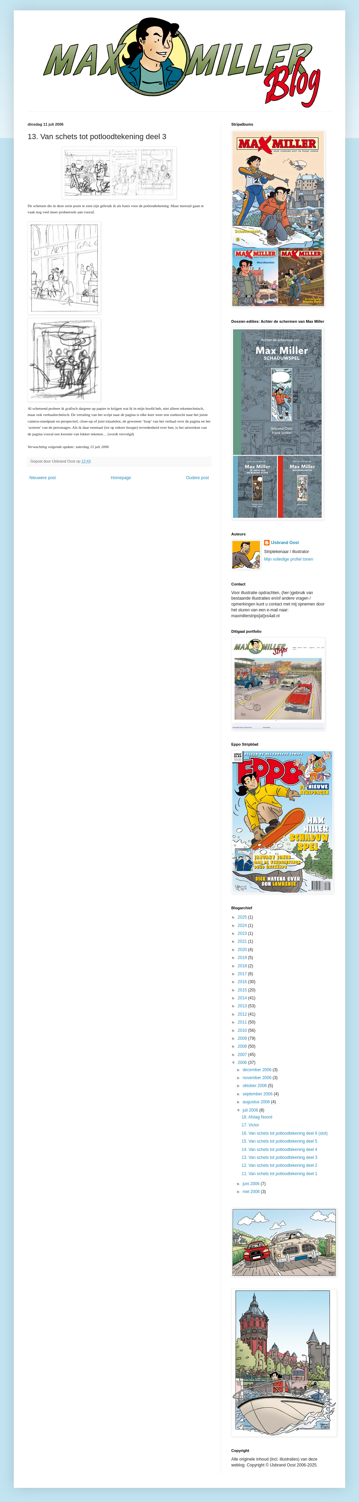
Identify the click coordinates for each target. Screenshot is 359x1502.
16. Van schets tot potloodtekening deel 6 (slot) (285, 1133)
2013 (243, 1006)
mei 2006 (252, 1191)
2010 (243, 1030)
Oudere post (197, 477)
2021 (243, 941)
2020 (243, 949)
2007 (243, 1054)
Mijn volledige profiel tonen (288, 559)
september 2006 (258, 1094)
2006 (243, 1062)
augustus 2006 (257, 1101)
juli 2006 (251, 1110)
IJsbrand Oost (285, 542)
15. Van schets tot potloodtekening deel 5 (279, 1141)
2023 (243, 933)
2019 (243, 957)
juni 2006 (252, 1183)
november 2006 (258, 1077)
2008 (243, 1046)
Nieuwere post (42, 477)
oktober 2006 (255, 1085)
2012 (243, 1014)
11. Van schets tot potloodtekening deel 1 (279, 1173)
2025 (243, 917)
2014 (243, 998)
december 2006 (258, 1069)
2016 (243, 981)
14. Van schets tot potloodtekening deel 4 (279, 1149)
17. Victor (250, 1125)
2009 (243, 1038)
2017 (243, 973)
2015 (243, 990)
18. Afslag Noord (257, 1117)
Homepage (121, 477)
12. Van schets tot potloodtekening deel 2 (279, 1165)
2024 (243, 925)
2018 (243, 965)
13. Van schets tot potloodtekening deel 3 (279, 1157)
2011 (243, 1022)
